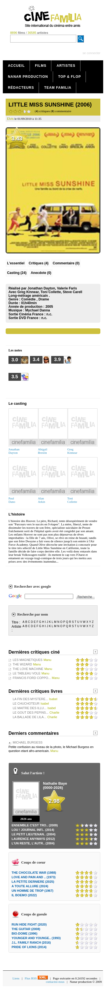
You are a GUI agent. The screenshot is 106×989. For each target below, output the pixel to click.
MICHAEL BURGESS (27, 742)
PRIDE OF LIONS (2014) (29, 947)
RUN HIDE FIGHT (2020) (29, 924)
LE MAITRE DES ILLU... (29, 708)
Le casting (17, 403)
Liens (15, 978)
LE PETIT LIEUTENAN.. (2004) (33, 834)
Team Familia (57, 88)
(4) (39, 263)
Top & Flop (69, 77)
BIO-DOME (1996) (24, 933)
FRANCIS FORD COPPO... (32, 678)
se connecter (91, 53)
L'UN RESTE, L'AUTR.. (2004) (33, 843)
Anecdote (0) (41, 273)
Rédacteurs (21, 88)
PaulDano (11, 500)
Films (41, 66)
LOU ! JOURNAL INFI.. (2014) (33, 829)
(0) (66, 263)
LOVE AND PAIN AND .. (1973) (33, 877)
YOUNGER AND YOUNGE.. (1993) (36, 938)
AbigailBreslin (42, 451)
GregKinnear (72, 451)
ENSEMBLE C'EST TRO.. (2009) (35, 825)
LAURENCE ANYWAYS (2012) (33, 838)
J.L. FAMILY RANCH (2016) (31, 942)
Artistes (66, 66)
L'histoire (16, 514)
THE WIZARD (22, 664)
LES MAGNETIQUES (27, 659)
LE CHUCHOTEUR (26, 703)
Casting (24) (17, 273)
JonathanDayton (14, 451)
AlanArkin (41, 500)
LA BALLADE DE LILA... (29, 717)
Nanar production (28, 77)
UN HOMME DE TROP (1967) (32, 890)
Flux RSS (36, 978)
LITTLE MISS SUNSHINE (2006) (50, 104)
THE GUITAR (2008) (26, 929)
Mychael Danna (37, 310)
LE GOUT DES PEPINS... (30, 712)
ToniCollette (72, 500)
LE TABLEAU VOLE (26, 673)
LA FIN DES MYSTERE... (30, 699)
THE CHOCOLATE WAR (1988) (34, 872)
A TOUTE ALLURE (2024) (30, 886)
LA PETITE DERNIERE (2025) (33, 881)
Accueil (16, 66)
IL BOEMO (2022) (24, 895)
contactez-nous (55, 981)
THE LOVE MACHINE (28, 669)
